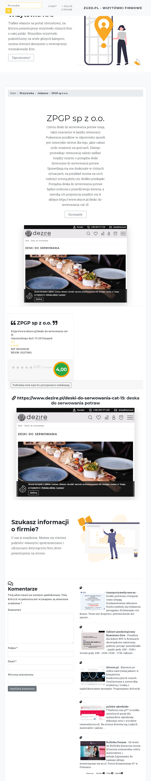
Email (12, 661)
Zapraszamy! (21, 57)
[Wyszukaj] (24, 6)
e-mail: (15, 345)
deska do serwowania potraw (95, 400)
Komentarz (14, 609)
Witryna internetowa (20, 674)
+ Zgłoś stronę (60, 9)
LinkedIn (118, 773)
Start (47, 7)
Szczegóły (75, 214)
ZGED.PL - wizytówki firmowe (107, 9)
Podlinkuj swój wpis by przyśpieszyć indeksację (41, 385)
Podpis (13, 647)
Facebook (99, 773)
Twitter (108, 773)
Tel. (13, 341)
